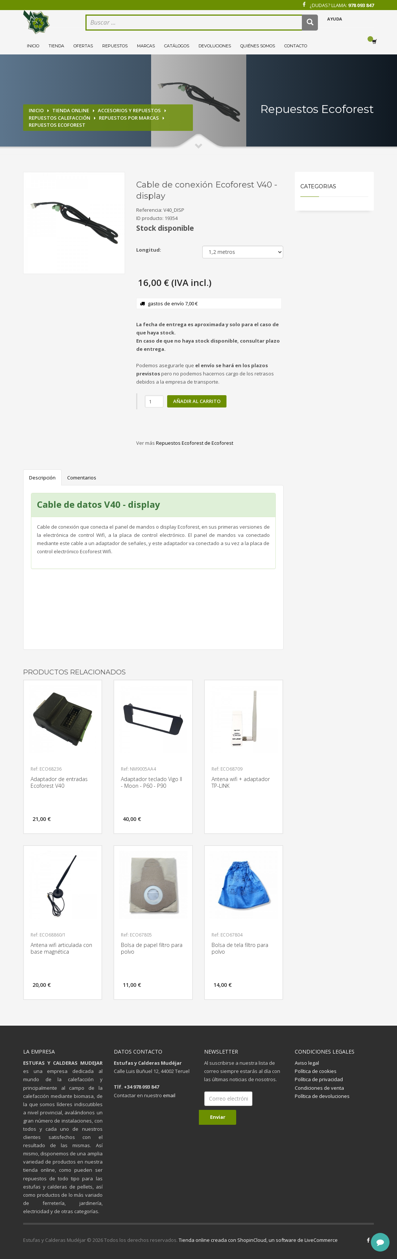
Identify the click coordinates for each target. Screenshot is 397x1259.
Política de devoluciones (322, 1096)
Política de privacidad (319, 1079)
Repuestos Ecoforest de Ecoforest (194, 443)
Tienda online (70, 110)
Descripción (42, 477)
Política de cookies (316, 1071)
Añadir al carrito (197, 401)
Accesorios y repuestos (129, 110)
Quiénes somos (257, 45)
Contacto (295, 45)
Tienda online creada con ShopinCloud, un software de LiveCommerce (258, 1240)
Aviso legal (307, 1063)
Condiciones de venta (319, 1088)
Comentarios (81, 477)
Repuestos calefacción (59, 117)
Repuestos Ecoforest (57, 125)
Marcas (146, 45)
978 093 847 (361, 5)
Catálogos (176, 45)
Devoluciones (214, 45)
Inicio (33, 45)
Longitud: (148, 249)
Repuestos (115, 45)
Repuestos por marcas (129, 117)
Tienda (56, 45)
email (169, 1095)
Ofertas (83, 45)
